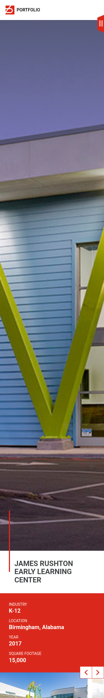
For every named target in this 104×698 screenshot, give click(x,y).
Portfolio (28, 10)
